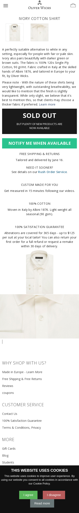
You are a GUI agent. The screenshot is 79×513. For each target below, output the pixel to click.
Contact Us (9, 414)
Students (8, 462)
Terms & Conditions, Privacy (21, 428)
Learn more (47, 104)
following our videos (59, 191)
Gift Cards (9, 449)
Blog (5, 455)
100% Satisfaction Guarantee (22, 421)
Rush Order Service (52, 172)
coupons (8, 393)
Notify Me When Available (39, 143)
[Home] (39, 5)
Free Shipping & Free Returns (22, 379)
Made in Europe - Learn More (22, 372)
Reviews (7, 386)
